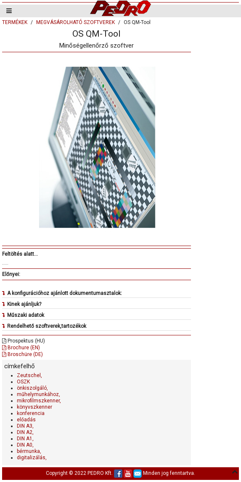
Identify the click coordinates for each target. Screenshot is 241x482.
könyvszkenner (34, 407)
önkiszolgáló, (32, 388)
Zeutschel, (29, 375)
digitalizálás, (32, 458)
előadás (26, 420)
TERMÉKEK (14, 22)
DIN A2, (25, 432)
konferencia (31, 413)
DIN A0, (25, 445)
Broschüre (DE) (22, 354)
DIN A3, (25, 426)
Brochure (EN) (21, 348)
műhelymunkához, (38, 394)
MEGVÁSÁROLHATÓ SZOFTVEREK (75, 22)
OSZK (23, 382)
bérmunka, (29, 451)
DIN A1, (25, 439)
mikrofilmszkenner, (39, 401)
